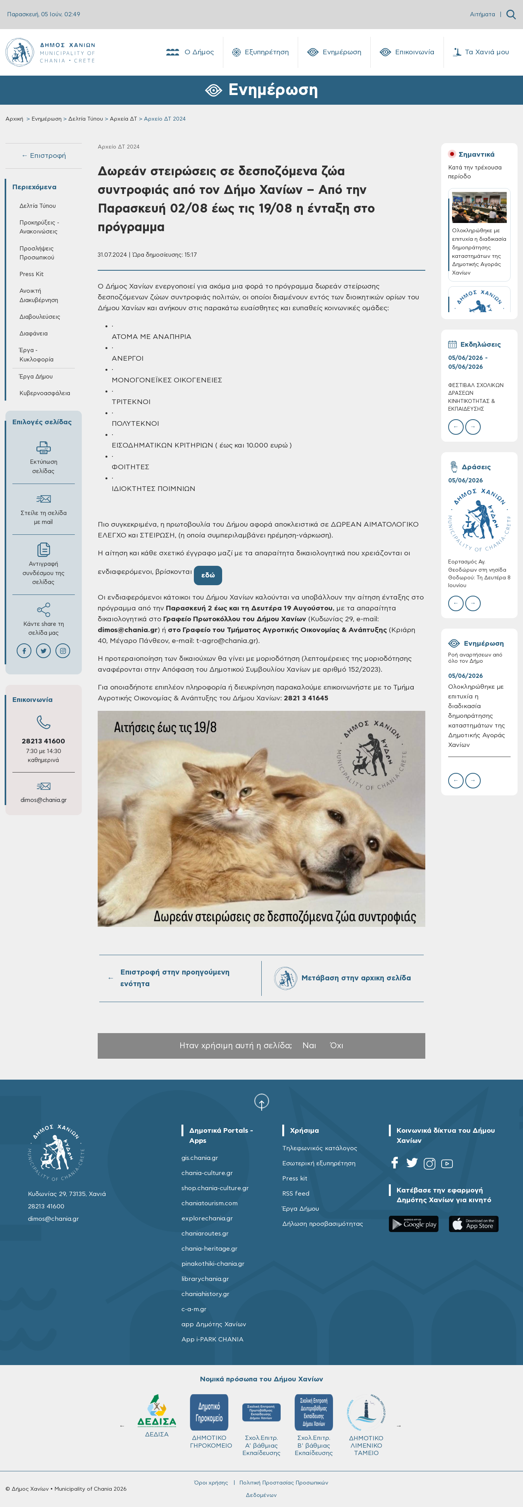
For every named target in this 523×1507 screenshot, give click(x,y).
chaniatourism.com (209, 1203)
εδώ (208, 575)
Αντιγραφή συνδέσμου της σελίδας (43, 564)
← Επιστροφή (43, 155)
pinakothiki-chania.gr (213, 1264)
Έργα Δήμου (36, 377)
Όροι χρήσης (211, 1483)
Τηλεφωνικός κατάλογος (319, 1148)
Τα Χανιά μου (481, 52)
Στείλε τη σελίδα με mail (44, 508)
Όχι (336, 1046)
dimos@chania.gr (44, 800)
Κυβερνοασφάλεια (44, 393)
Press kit (294, 1178)
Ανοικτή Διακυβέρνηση (38, 295)
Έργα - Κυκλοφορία (36, 354)
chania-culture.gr (207, 1173)
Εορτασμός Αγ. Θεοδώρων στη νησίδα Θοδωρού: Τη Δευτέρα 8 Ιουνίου (479, 574)
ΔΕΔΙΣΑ (157, 1415)
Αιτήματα (482, 14)
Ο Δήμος (189, 52)
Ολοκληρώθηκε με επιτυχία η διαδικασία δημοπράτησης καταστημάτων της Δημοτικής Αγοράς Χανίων (476, 716)
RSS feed (295, 1194)
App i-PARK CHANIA (212, 1339)
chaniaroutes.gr (205, 1233)
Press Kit (31, 274)
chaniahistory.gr (205, 1294)
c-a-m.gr (194, 1309)
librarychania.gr (205, 1279)
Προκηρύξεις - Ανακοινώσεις (39, 227)
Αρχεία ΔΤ (123, 119)
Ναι (309, 1046)
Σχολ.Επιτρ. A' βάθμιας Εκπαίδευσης (261, 1425)
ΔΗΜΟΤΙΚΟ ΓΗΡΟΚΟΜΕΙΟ (211, 1421)
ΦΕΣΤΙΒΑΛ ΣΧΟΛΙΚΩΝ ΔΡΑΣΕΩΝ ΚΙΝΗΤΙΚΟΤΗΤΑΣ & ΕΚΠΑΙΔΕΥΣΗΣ (476, 397)
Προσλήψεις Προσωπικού (36, 253)
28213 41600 (43, 741)
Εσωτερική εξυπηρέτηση (319, 1163)
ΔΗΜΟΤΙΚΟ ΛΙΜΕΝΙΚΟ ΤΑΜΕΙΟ (366, 1425)
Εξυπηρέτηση (260, 52)
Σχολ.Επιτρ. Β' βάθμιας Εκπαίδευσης (314, 1425)
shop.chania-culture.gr (215, 1188)
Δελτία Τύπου (85, 119)
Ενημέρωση (334, 52)
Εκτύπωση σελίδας (43, 457)
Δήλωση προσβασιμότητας (322, 1224)
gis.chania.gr (199, 1158)
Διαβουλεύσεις (39, 317)
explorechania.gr (207, 1218)
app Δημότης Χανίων (213, 1324)
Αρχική (14, 119)
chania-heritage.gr (209, 1249)
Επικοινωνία (407, 52)
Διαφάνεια (33, 334)
